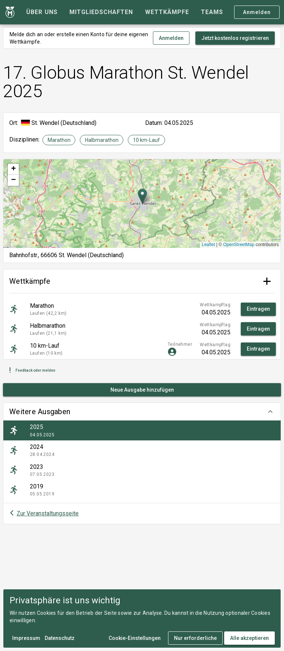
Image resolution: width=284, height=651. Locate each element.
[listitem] (142, 430)
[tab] (41, 12)
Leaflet (208, 244)
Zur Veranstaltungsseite (48, 513)
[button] (142, 411)
